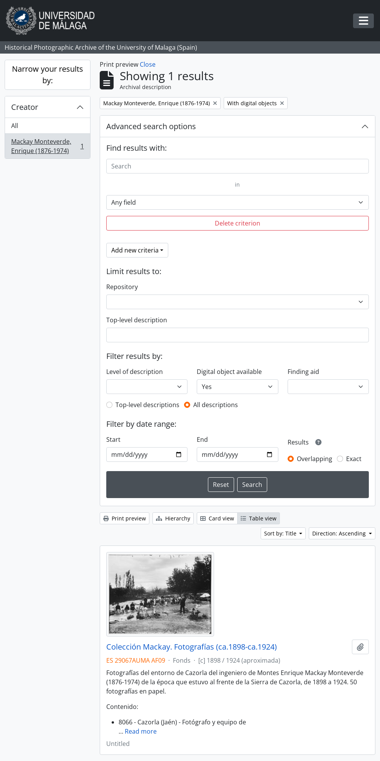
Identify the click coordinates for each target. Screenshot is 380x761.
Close (148, 64)
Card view (217, 518)
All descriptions (215, 405)
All (14, 125)
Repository (122, 287)
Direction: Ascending (339, 533)
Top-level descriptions (147, 405)
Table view (258, 518)
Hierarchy (173, 518)
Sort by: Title (281, 533)
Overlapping (314, 459)
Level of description (134, 371)
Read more (141, 731)
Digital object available (229, 371)
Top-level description (136, 320)
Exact (354, 459)
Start (113, 439)
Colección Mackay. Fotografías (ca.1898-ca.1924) (191, 647)
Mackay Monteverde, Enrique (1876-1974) (47, 146)
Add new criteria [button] (135, 250)
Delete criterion (237, 223)
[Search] (237, 166)
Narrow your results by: (47, 75)
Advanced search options (151, 126)
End (202, 439)
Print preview (124, 518)
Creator (24, 107)
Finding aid (303, 371)
